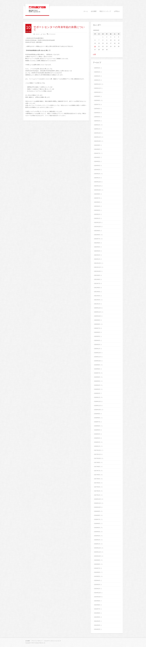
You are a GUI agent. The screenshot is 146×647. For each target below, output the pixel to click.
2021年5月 (97, 291)
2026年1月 (97, 80)
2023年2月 (97, 214)
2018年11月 (97, 405)
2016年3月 (97, 535)
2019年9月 (97, 365)
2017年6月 (97, 474)
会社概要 (94, 11)
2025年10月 (97, 92)
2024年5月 (97, 161)
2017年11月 (97, 454)
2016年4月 (97, 531)
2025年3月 (97, 121)
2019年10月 (97, 361)
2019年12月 (97, 352)
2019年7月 (97, 373)
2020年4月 (97, 340)
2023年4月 (97, 206)
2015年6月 (97, 572)
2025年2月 (97, 125)
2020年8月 (97, 324)
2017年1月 (97, 495)
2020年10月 (97, 316)
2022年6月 (97, 243)
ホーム (86, 11)
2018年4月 (97, 434)
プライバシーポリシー (37, 640)
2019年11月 (97, 356)
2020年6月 (97, 332)
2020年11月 (97, 312)
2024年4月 (97, 165)
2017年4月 (97, 483)
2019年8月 (97, 369)
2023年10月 (97, 190)
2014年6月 (97, 613)
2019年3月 (97, 389)
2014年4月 (97, 621)
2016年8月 (97, 515)
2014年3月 (97, 625)
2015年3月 (97, 584)
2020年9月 (97, 320)
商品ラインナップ (105, 11)
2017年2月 (97, 491)
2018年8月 (97, 417)
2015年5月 (97, 576)
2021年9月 (97, 275)
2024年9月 (97, 145)
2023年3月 (97, 210)
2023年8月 (97, 194)
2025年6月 (97, 108)
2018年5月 (97, 430)
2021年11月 (97, 267)
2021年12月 (97, 263)
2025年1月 (97, 129)
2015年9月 (97, 560)
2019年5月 (97, 381)
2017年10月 (97, 458)
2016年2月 (97, 540)
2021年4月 (97, 295)
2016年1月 (97, 544)
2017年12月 (97, 450)
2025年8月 (97, 100)
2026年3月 (97, 72)
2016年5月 (97, 527)
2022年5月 (97, 247)
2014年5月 (97, 617)
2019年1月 (97, 397)
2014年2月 (97, 629)
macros (37, 34)
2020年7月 (97, 328)
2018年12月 (97, 401)
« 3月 (94, 54)
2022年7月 (97, 238)
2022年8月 (97, 234)
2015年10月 (97, 556)
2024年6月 (97, 157)
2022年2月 (97, 255)
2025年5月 (97, 112)
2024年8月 (97, 149)
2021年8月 (97, 279)
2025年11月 (97, 88)
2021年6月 (97, 287)
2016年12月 (97, 499)
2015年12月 (97, 548)
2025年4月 (97, 116)
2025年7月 (97, 104)
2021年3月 (97, 300)
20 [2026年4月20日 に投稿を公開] (95, 46)
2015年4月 (97, 580)
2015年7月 (97, 568)
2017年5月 (97, 479)
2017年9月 (97, 462)
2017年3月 (97, 487)
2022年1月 (97, 259)
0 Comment (52, 34)
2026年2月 (97, 76)
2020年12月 (97, 308)
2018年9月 (97, 413)
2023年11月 (97, 186)
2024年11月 (97, 137)
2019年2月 (97, 393)
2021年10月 (97, 271)
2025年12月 (97, 84)
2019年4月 (97, 385)
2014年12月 (97, 592)
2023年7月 (97, 198)
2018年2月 (97, 442)
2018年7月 (97, 422)
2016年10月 (97, 507)
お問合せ (117, 11)
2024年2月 (97, 173)
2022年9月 (97, 230)
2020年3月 (97, 344)
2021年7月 (97, 283)
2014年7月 (97, 609)
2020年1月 (97, 348)
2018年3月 (97, 438)
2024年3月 (97, 169)
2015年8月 (97, 564)
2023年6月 (97, 202)
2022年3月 (97, 251)
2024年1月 (97, 177)
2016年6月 (97, 523)
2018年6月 (97, 426)
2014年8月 (97, 605)
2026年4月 (97, 68)
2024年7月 (97, 153)
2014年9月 (97, 601)
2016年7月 (97, 519)
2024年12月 (97, 133)
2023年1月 (97, 218)
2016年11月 (97, 503)
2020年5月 (97, 336)
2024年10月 (97, 141)
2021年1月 (97, 304)
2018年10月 (97, 409)
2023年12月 (97, 182)
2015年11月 (97, 552)
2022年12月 (97, 222)
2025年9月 (97, 96)
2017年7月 (97, 470)
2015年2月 (97, 588)
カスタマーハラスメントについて (52, 640)
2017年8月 (97, 466)
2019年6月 (97, 377)
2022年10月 (97, 226)
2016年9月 (97, 511)
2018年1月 (97, 446)
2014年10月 (97, 596)
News (44, 34)
